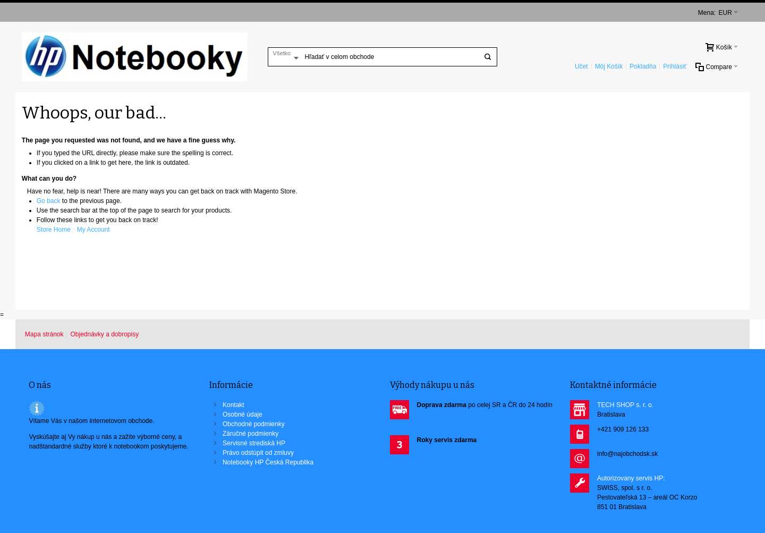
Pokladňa (643, 66)
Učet (581, 66)
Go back (49, 201)
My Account (93, 229)
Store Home (54, 229)
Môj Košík (609, 66)
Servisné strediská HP (254, 443)
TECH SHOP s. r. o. (625, 405)
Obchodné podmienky (254, 424)
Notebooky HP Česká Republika (268, 462)
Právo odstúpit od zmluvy (258, 452)
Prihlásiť (674, 66)
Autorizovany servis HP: (631, 478)
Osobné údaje (242, 414)
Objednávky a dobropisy (104, 334)
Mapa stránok (44, 334)
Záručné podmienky (250, 433)
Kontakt (233, 405)
